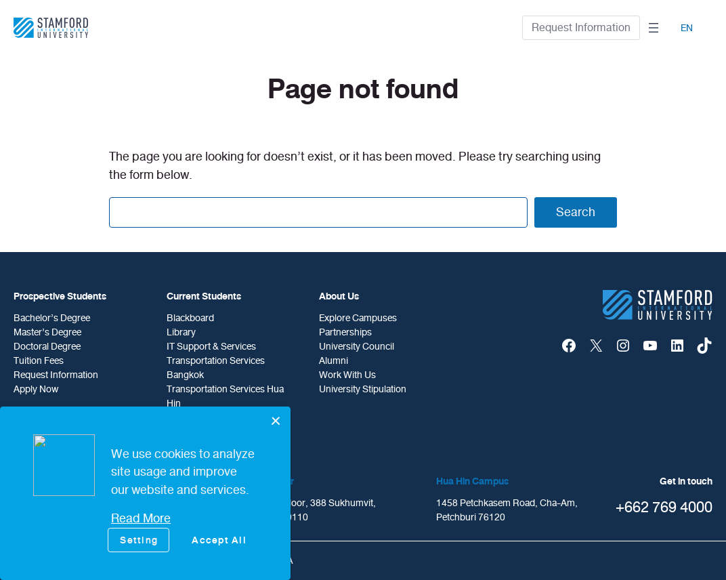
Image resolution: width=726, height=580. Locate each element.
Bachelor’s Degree (52, 318)
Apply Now (36, 389)
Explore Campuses (358, 318)
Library (181, 332)
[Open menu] (653, 28)
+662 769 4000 (664, 507)
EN (687, 28)
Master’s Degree (47, 332)
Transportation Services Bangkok (216, 368)
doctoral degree (47, 346)
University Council (356, 346)
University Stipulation (362, 389)
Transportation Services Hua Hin (225, 396)
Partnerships (345, 332)
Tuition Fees (39, 361)
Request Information (581, 27)
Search (575, 212)
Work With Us (347, 375)
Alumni (333, 361)
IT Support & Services (211, 346)
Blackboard (190, 318)
